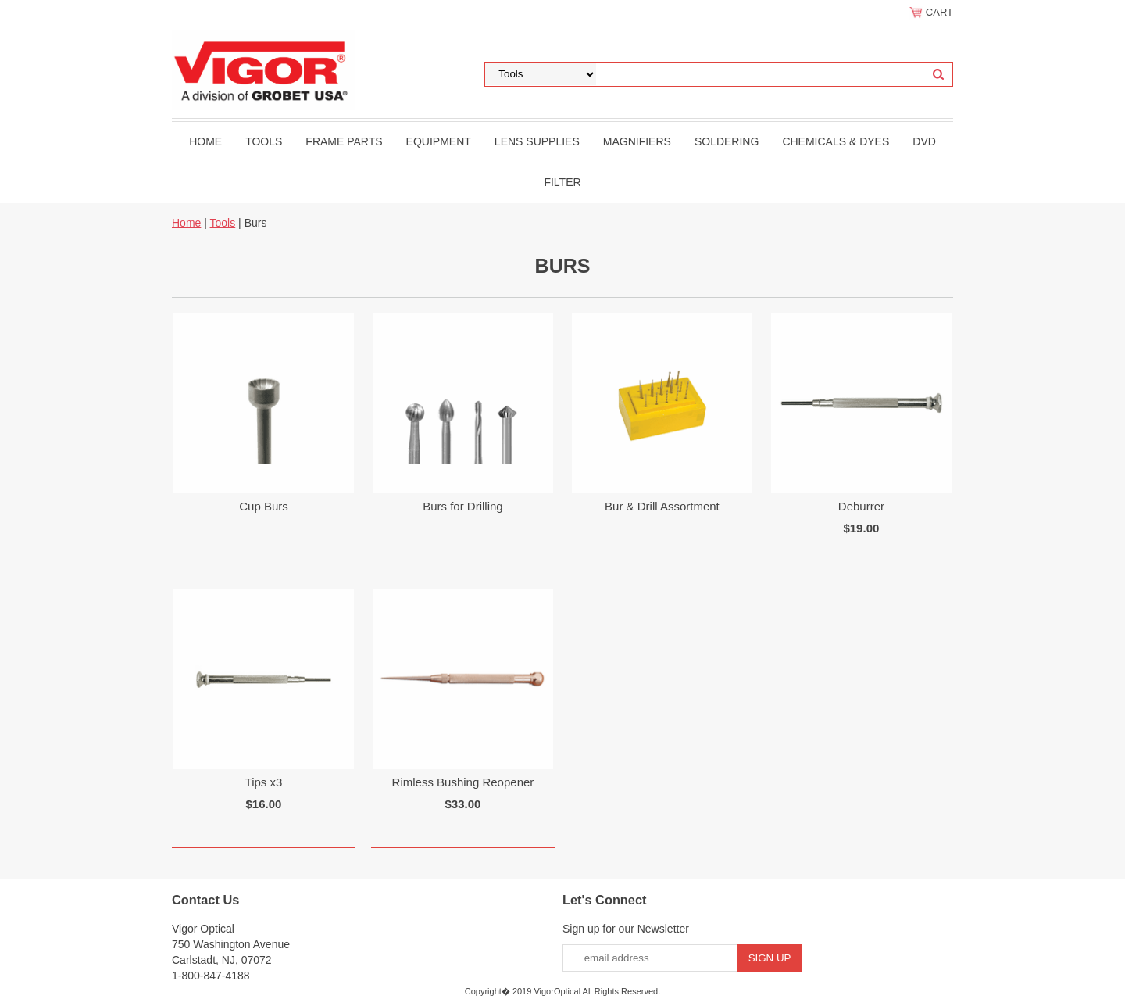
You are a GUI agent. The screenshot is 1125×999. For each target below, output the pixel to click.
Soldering (727, 141)
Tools (263, 141)
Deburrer (861, 506)
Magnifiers (637, 141)
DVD (924, 141)
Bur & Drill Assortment (662, 506)
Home (205, 141)
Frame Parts (343, 141)
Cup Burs (263, 506)
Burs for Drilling (463, 506)
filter (562, 182)
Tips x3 (264, 782)
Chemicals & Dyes (835, 141)
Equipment (438, 141)
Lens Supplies (537, 141)
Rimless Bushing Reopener (463, 782)
